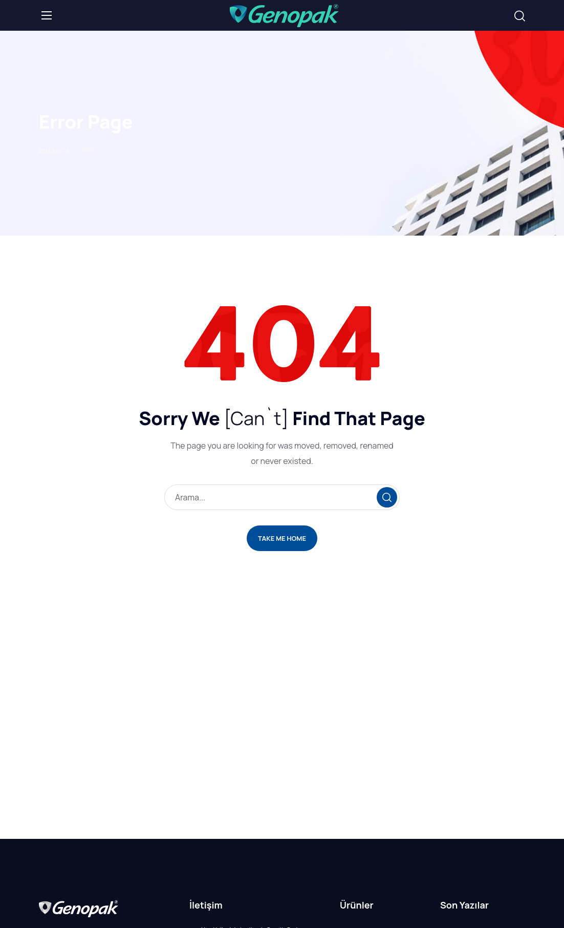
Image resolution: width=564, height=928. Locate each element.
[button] (519, 16)
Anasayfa (54, 151)
